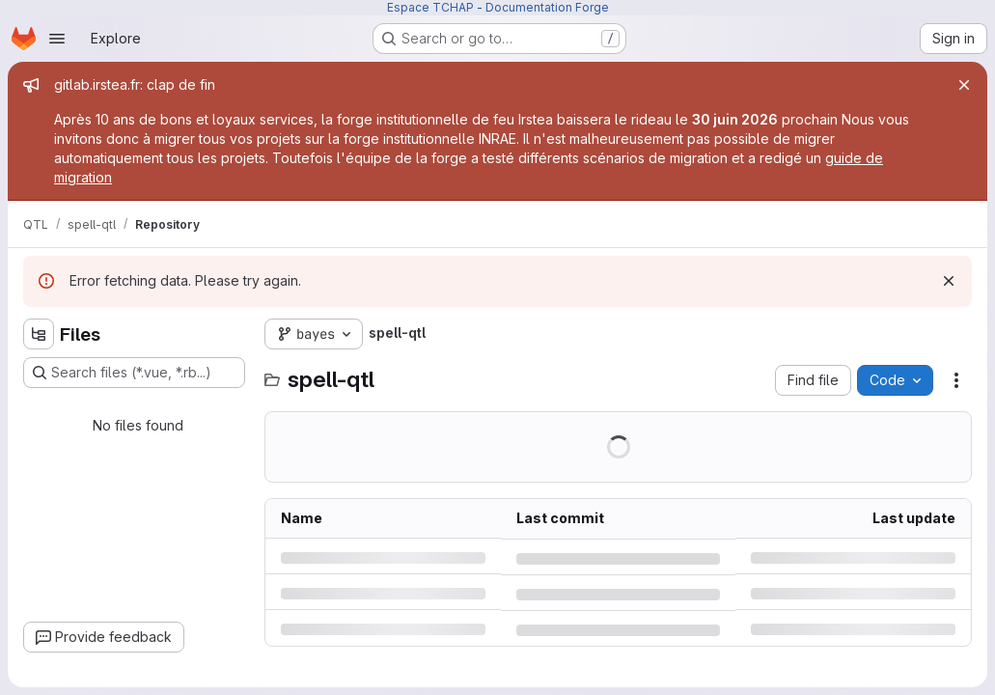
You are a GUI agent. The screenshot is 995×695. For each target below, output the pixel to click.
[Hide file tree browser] (38, 334)
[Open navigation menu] (56, 38)
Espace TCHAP (430, 7)
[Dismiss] (948, 280)
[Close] (964, 85)
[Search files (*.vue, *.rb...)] (134, 372)
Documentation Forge (547, 7)
